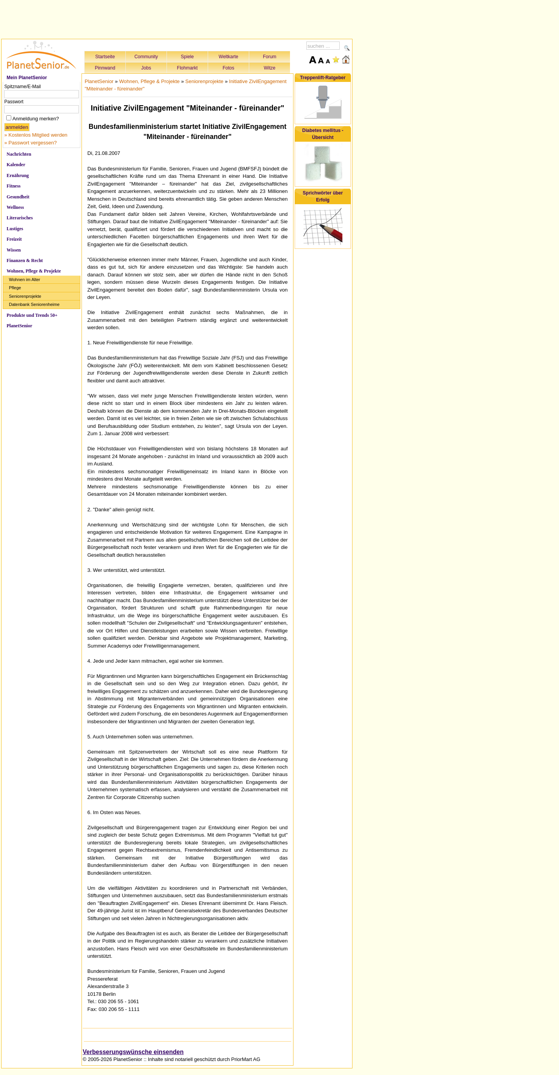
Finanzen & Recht (25, 260)
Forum (269, 56)
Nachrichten (19, 154)
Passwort (13, 101)
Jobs (146, 68)
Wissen (14, 250)
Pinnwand (105, 68)
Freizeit (14, 239)
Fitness (14, 186)
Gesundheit (18, 197)
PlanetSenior (19, 325)
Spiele (187, 56)
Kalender (16, 164)
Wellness (15, 207)
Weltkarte (228, 56)
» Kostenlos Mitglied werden (36, 135)
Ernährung (18, 175)
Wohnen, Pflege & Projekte (34, 271)
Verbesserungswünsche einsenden (133, 1052)
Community (146, 56)
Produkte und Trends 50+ (32, 315)
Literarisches (20, 218)
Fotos (228, 68)
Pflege (15, 287)
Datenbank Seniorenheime (34, 304)
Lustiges (15, 228)
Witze (270, 68)
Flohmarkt (187, 68)
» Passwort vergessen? (30, 143)
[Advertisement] (177, 18)
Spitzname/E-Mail (22, 86)
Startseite (105, 56)
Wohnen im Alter (24, 279)
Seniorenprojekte (25, 296)
